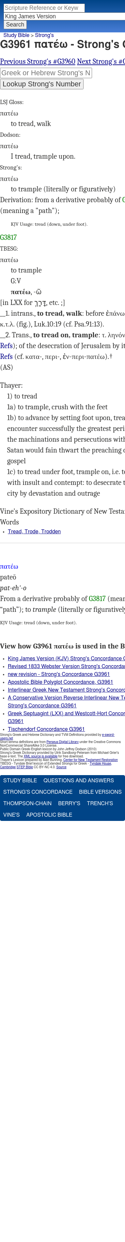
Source (61, 767)
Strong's (44, 35)
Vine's (11, 815)
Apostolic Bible (49, 815)
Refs (6, 346)
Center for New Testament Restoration (90, 760)
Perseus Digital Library (63, 742)
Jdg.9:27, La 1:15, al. (6, 346)
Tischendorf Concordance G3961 (46, 729)
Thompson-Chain (27, 803)
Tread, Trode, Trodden (34, 531)
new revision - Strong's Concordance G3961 (59, 674)
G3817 (8, 237)
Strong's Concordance (37, 792)
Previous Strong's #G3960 (37, 61)
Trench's (100, 803)
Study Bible (16, 35)
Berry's (69, 803)
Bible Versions (100, 792)
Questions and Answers (78, 780)
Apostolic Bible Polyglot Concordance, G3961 (60, 682)
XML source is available (40, 756)
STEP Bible (25, 767)
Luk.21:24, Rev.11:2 (6, 356)
